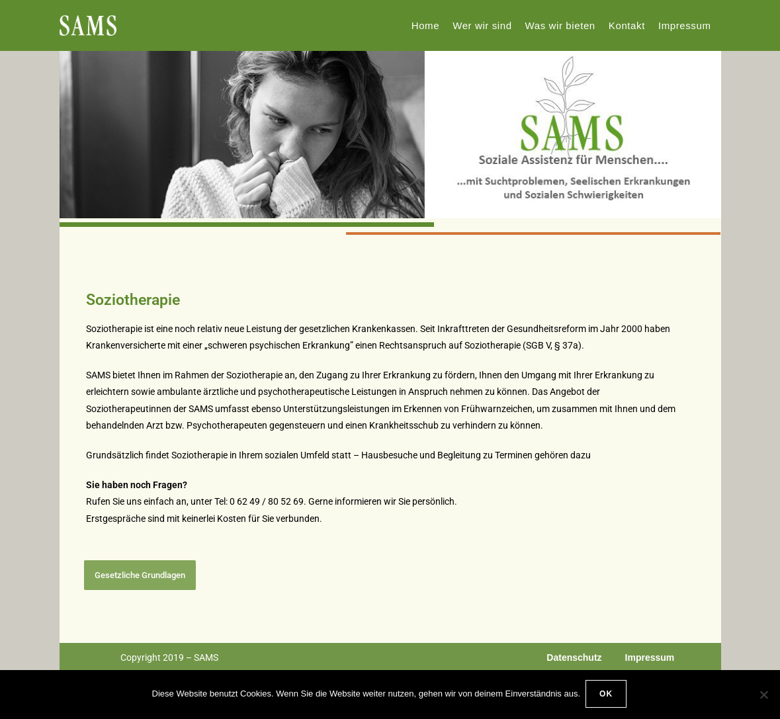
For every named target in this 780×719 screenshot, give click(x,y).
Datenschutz (573, 657)
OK (607, 695)
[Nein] (763, 695)
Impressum (650, 657)
